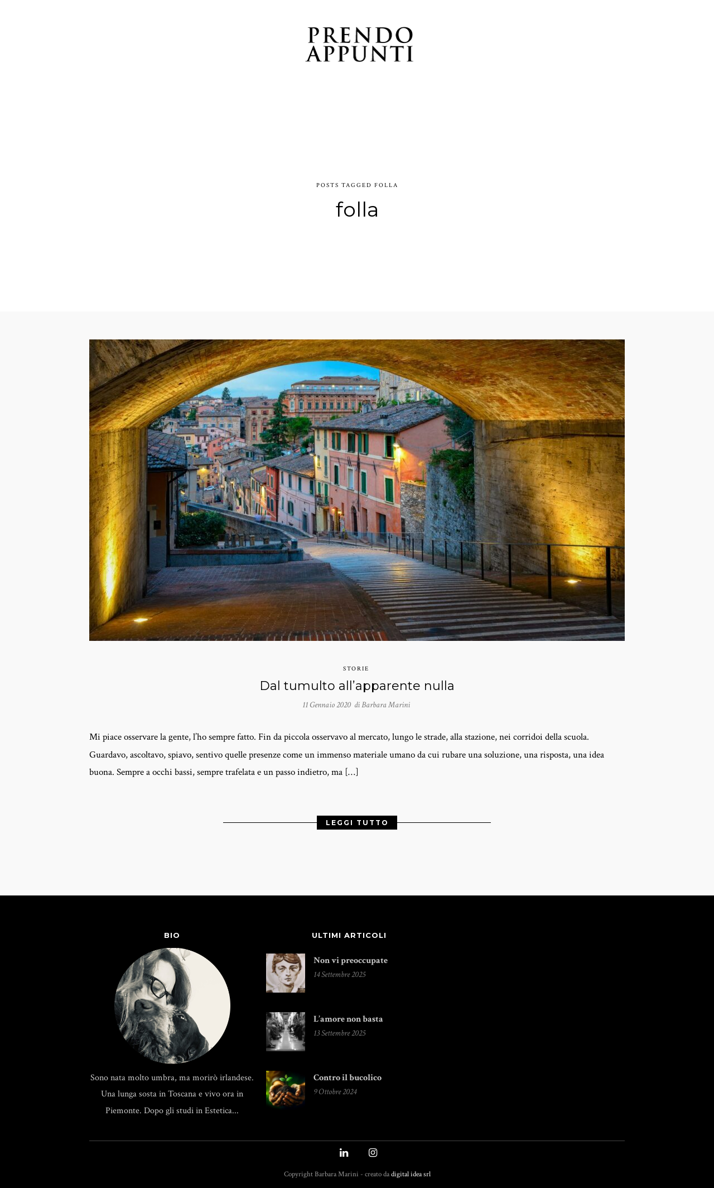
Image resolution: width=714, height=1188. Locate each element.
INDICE (452, 46)
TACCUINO (164, 46)
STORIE (218, 46)
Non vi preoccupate (350, 956)
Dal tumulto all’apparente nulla (357, 678)
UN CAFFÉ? (558, 46)
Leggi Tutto (357, 817)
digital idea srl (411, 1171)
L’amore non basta (348, 1015)
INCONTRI (270, 46)
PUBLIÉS (501, 46)
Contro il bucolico (347, 1074)
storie (356, 662)
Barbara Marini (385, 697)
